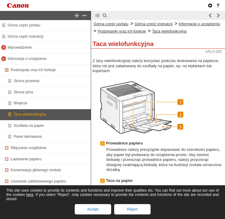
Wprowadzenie (20, 47)
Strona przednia (26, 81)
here (29, 195)
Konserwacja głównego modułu (36, 170)
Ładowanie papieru (26, 159)
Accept (92, 209)
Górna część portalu (24, 25)
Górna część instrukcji (25, 36)
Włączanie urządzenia (28, 148)
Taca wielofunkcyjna (30, 114)
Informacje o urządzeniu (27, 59)
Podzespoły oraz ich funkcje (33, 70)
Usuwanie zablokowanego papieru (38, 181)
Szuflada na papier (29, 125)
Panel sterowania (28, 136)
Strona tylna (23, 92)
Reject (132, 209)
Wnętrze (20, 103)
